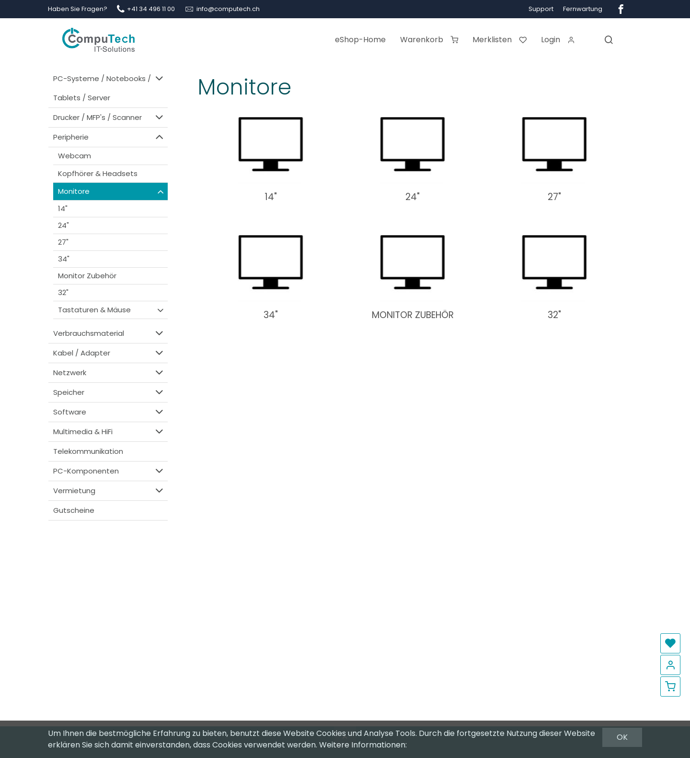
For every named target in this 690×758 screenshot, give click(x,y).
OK (622, 737)
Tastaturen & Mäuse (111, 310)
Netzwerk (109, 373)
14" (63, 208)
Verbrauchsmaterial (109, 333)
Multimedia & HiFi (109, 432)
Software (109, 412)
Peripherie (109, 137)
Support (541, 8)
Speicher (109, 392)
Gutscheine (73, 510)
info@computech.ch (228, 8)
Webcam (74, 156)
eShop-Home (360, 39)
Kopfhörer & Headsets (98, 173)
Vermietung (109, 491)
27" (63, 242)
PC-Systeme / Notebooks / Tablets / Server (109, 87)
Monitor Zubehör (87, 276)
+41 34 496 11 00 (151, 8)
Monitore (111, 191)
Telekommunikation (88, 451)
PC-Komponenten (109, 471)
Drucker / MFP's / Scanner (109, 117)
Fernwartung (582, 8)
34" (63, 259)
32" (63, 292)
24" (63, 225)
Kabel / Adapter (109, 353)
